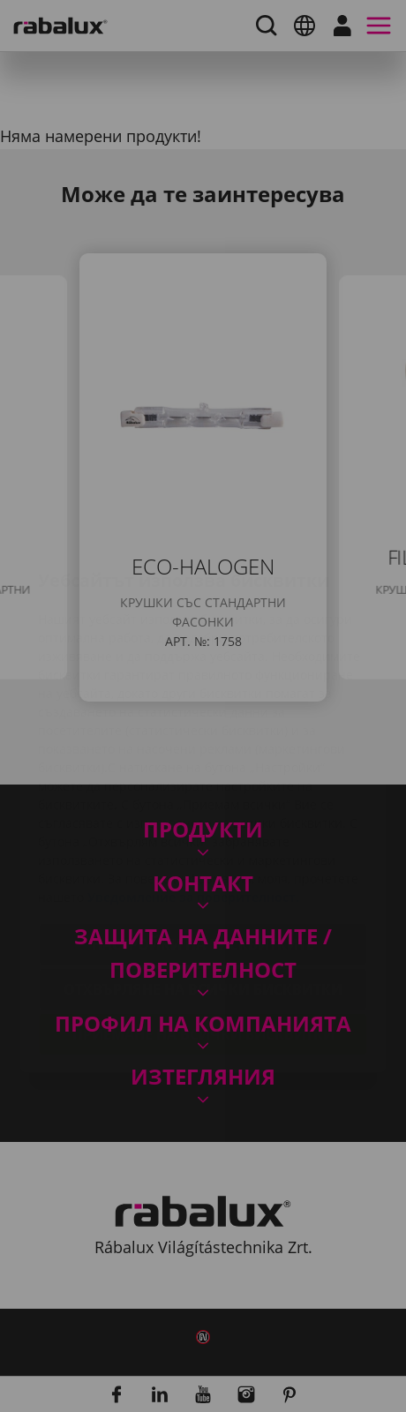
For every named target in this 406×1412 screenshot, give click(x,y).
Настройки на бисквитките (203, 839)
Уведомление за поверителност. (193, 792)
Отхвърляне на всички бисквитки (203, 884)
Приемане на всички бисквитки (203, 929)
